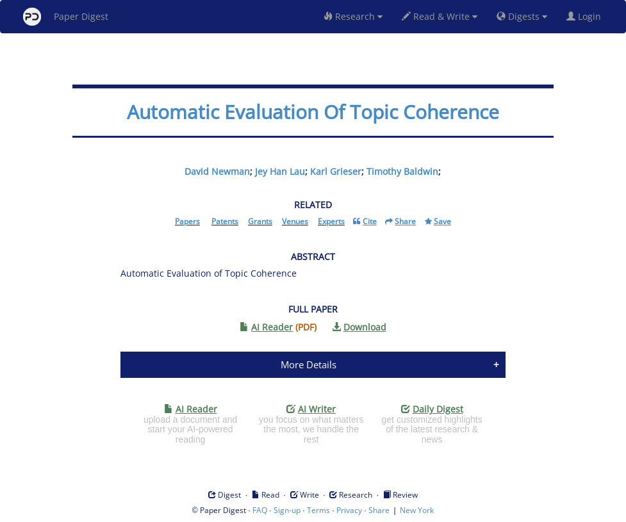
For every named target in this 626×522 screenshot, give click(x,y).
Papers (187, 221)
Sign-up (287, 510)
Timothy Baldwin (402, 171)
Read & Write (439, 16)
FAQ (259, 510)
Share (379, 510)
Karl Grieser (335, 171)
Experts (331, 221)
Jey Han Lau (280, 171)
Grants (260, 221)
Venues (295, 221)
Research (353, 16)
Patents (224, 221)
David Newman (217, 171)
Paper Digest (65, 17)
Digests (522, 16)
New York (417, 510)
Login (586, 16)
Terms (318, 510)
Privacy (349, 510)
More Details (308, 364)
